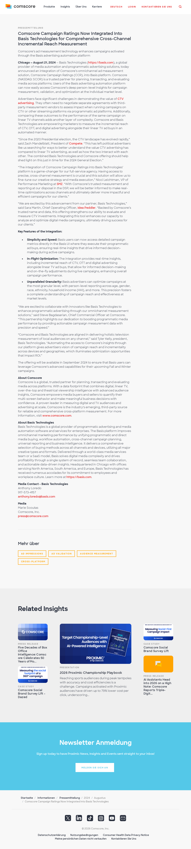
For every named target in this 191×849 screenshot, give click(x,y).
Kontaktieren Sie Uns (123, 838)
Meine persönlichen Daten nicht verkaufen (81, 838)
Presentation (69, 667)
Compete (75, 143)
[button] (116, 8)
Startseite (27, 797)
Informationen (46, 797)
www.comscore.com (56, 415)
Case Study (26, 686)
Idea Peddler (87, 208)
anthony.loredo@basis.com (36, 496)
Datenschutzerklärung (52, 835)
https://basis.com (100, 62)
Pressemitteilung (30, 28)
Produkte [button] (49, 6)
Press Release (28, 644)
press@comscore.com (33, 516)
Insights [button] (65, 6)
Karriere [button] (97, 6)
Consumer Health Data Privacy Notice (126, 835)
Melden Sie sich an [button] (94, 767)
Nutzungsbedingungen (84, 835)
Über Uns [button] (81, 6)
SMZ (60, 184)
